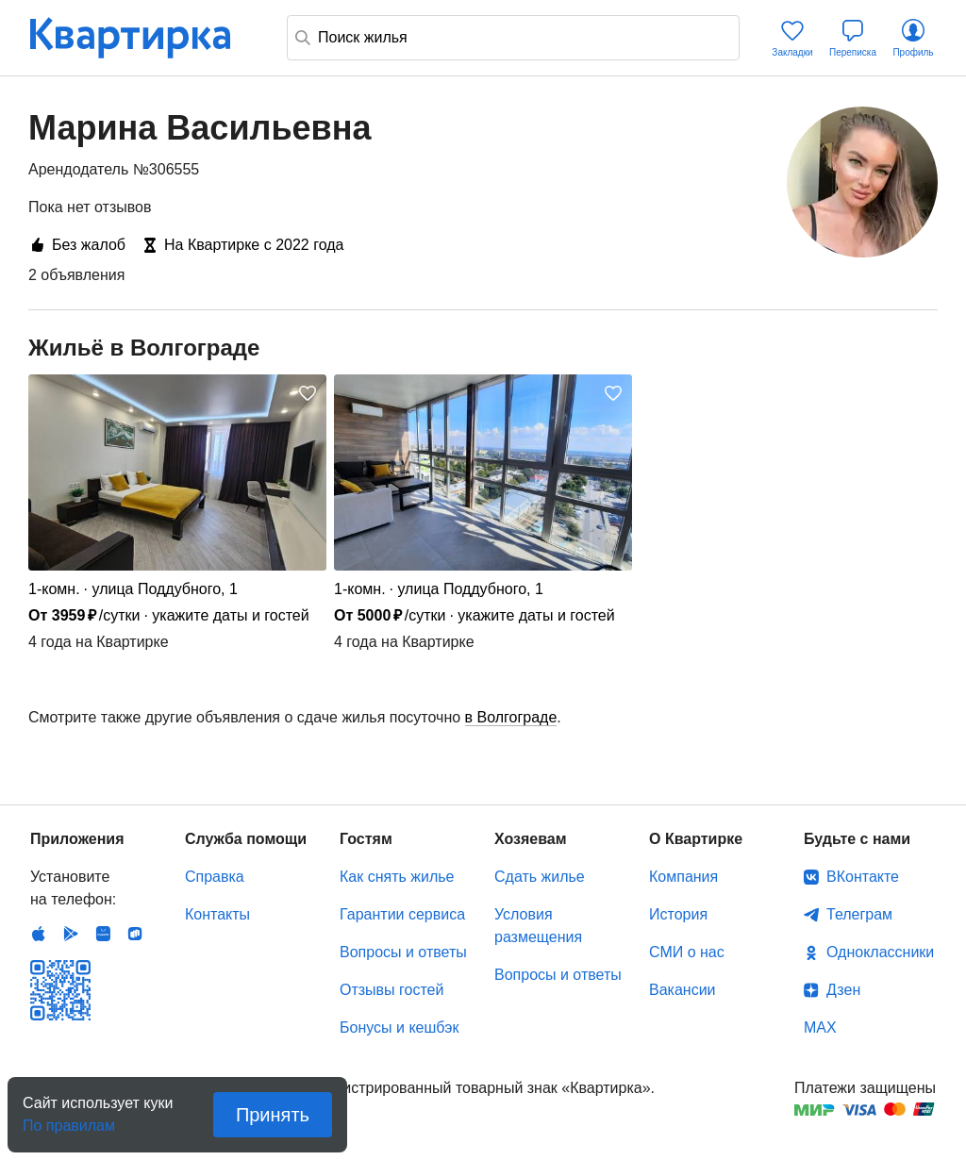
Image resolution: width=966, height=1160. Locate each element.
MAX (820, 1027)
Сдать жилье (539, 877)
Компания (683, 877)
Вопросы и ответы (403, 952)
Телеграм (859, 914)
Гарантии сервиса (402, 914)
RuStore (134, 933)
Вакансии (682, 990)
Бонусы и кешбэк (399, 1027)
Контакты (217, 914)
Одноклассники (880, 952)
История (678, 914)
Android (70, 933)
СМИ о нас (686, 952)
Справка (214, 877)
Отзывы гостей (391, 990)
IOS (38, 933)
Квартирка (143, 37)
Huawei (102, 933)
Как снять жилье (397, 877)
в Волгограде (511, 717)
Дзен (843, 990)
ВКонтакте (862, 877)
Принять (272, 1114)
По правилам (69, 1120)
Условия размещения (538, 925)
